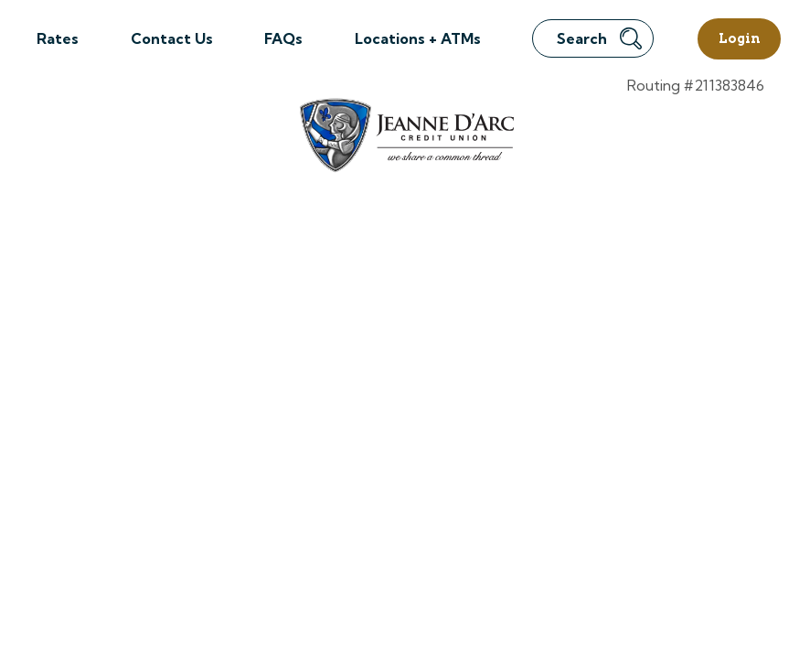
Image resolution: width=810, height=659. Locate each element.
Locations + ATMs (418, 38)
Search (599, 38)
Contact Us (172, 38)
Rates (58, 38)
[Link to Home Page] (405, 137)
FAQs (283, 38)
